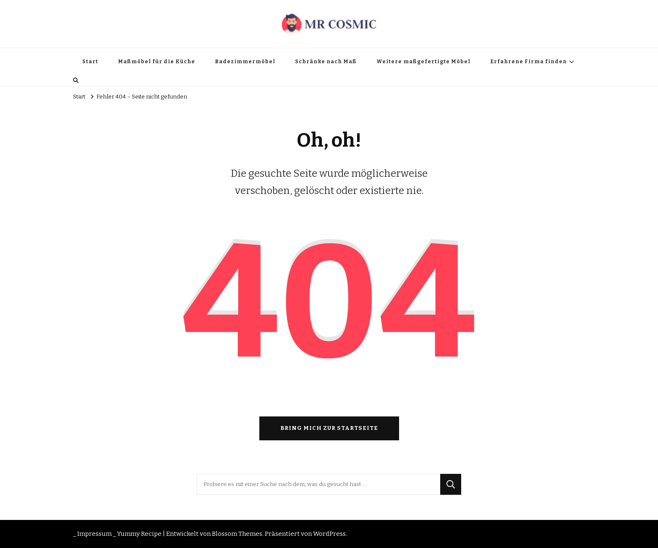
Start (90, 62)
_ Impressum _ (94, 534)
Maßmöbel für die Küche (156, 62)
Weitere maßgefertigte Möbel (423, 62)
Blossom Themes (237, 534)
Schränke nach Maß (326, 62)
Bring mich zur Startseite (329, 428)
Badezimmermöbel (245, 62)
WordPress (329, 534)
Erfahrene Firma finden (528, 62)
